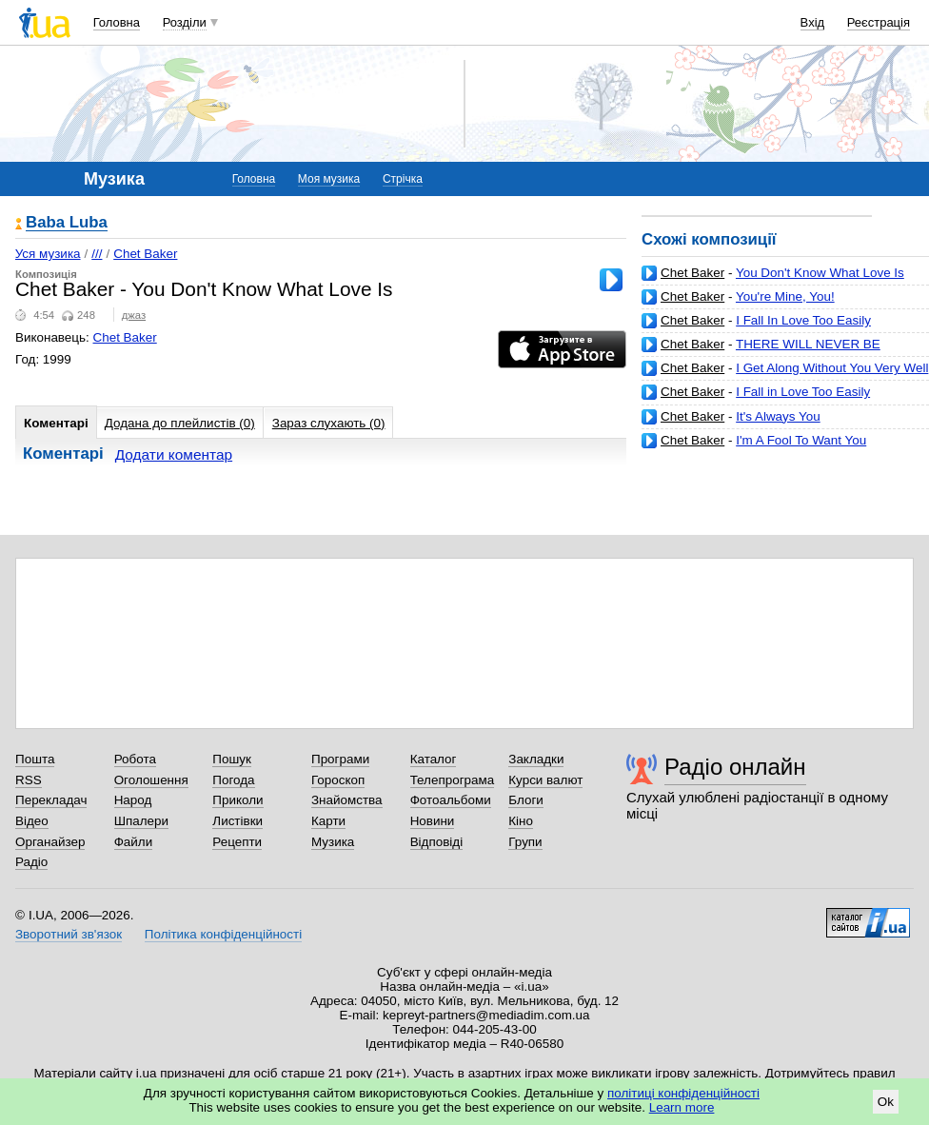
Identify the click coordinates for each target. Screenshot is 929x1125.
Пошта (34, 759)
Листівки (237, 821)
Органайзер (50, 842)
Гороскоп (338, 780)
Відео (32, 821)
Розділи (185, 22)
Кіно (520, 821)
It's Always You (778, 416)
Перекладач (51, 800)
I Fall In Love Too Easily (803, 320)
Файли (133, 842)
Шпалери (141, 821)
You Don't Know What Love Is (820, 273)
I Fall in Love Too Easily (803, 392)
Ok (886, 1102)
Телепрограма (452, 780)
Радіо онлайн (735, 767)
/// (96, 254)
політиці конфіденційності (683, 1093)
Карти (328, 821)
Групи (525, 842)
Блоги (526, 800)
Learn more (682, 1107)
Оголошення (151, 780)
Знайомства (347, 800)
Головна (116, 22)
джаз (134, 315)
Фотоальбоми (450, 800)
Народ (133, 800)
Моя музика (329, 179)
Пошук (231, 759)
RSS (28, 780)
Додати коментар (173, 454)
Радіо (31, 862)
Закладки (535, 759)
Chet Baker (692, 273)
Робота (135, 759)
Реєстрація (878, 22)
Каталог (433, 759)
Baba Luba (67, 223)
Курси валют (545, 780)
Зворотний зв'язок (68, 934)
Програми (340, 759)
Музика (332, 842)
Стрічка (403, 179)
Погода (233, 780)
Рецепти (237, 842)
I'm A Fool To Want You (801, 440)
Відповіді (437, 842)
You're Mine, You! (785, 296)
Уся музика (48, 254)
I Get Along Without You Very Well (832, 368)
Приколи (237, 800)
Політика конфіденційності (223, 934)
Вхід (813, 22)
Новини (432, 821)
